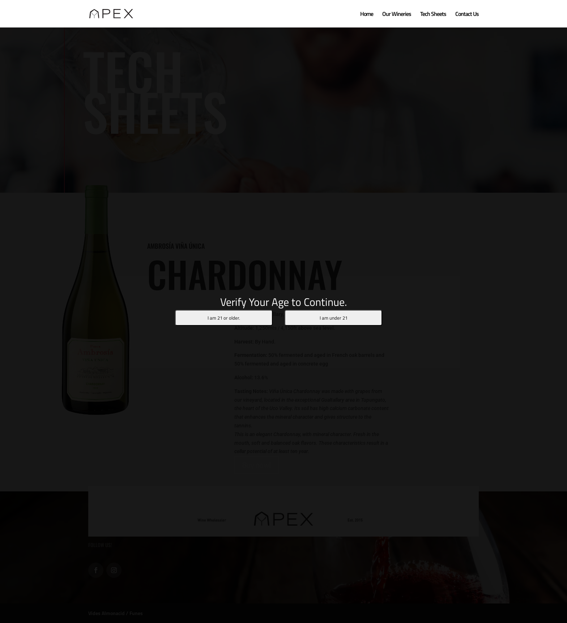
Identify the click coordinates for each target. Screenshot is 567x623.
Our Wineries (396, 14)
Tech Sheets (433, 14)
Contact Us (467, 14)
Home (366, 14)
